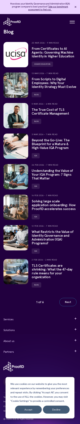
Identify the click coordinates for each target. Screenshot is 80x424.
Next (68, 302)
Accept (28, 409)
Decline (56, 409)
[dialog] (40, 397)
